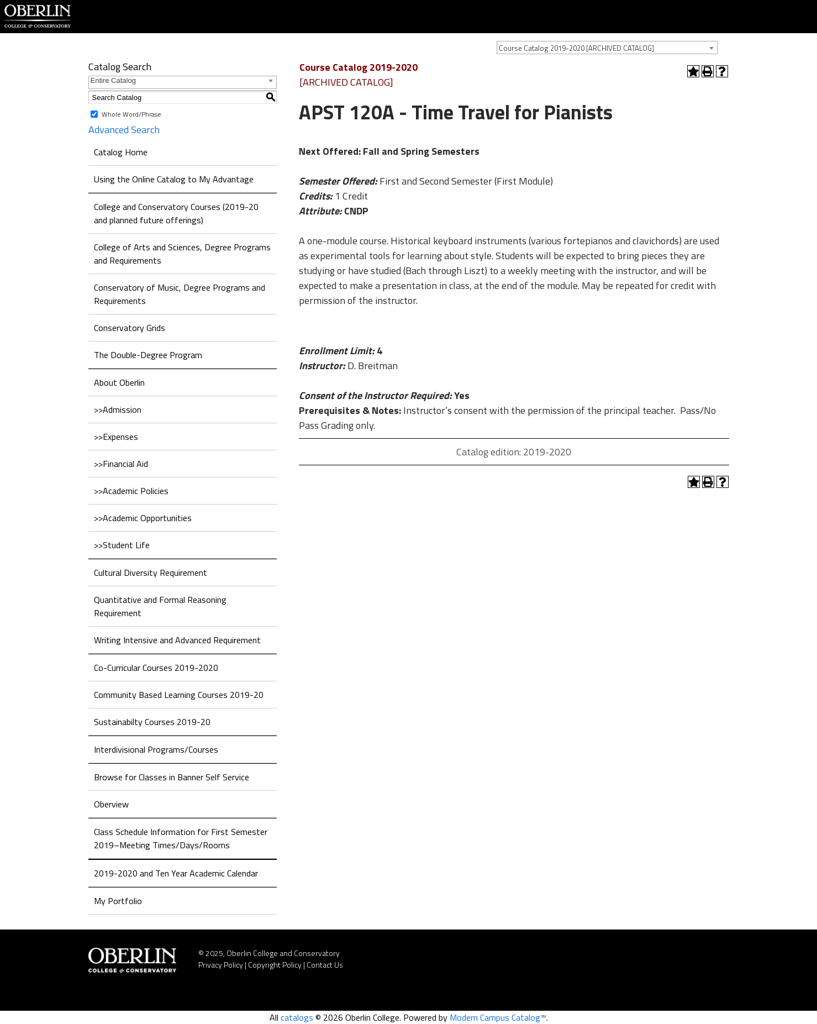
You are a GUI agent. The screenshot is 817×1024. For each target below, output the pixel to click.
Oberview (111, 804)
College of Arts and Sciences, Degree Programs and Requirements (182, 253)
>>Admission (117, 409)
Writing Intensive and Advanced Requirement (177, 640)
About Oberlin (119, 382)
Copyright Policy (275, 964)
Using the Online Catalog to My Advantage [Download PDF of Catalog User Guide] (174, 179)
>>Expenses (116, 436)
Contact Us (325, 964)
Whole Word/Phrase (131, 114)
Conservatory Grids (129, 327)
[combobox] (607, 47)
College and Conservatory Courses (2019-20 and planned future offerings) (176, 213)
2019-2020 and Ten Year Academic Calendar (176, 873)
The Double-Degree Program (148, 354)
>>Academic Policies (131, 490)
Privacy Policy (220, 964)
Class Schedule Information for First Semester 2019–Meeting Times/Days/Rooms (180, 838)
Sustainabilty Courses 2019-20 (152, 721)
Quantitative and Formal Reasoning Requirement (160, 606)
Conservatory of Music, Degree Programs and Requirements (179, 294)
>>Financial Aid (121, 463)
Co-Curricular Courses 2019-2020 (156, 667)
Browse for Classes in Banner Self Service (171, 777)
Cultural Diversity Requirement (150, 572)
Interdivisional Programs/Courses (156, 749)
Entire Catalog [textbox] (113, 80)
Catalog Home (120, 152)
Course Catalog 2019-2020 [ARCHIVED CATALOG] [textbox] (576, 48)
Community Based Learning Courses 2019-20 (178, 694)
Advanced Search (124, 129)
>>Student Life (122, 545)
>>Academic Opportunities (143, 517)
